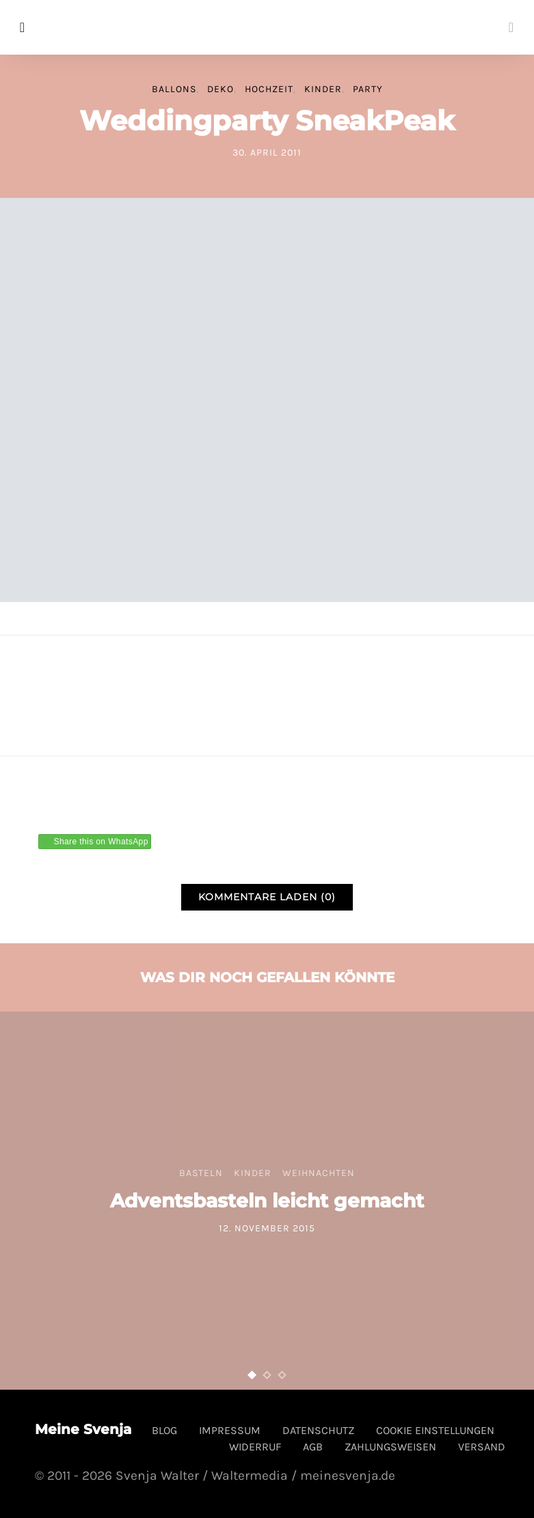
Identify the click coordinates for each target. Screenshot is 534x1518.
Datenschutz (318, 1430)
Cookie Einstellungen (435, 1430)
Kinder (323, 89)
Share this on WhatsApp (101, 841)
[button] (252, 1375)
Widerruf (255, 1446)
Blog (164, 1430)
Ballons (174, 89)
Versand (481, 1446)
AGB (313, 1446)
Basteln (201, 1173)
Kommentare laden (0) (267, 897)
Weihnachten (318, 1173)
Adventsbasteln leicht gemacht (267, 1200)
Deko (220, 89)
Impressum (230, 1430)
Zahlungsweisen (390, 1446)
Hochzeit (269, 89)
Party (368, 89)
